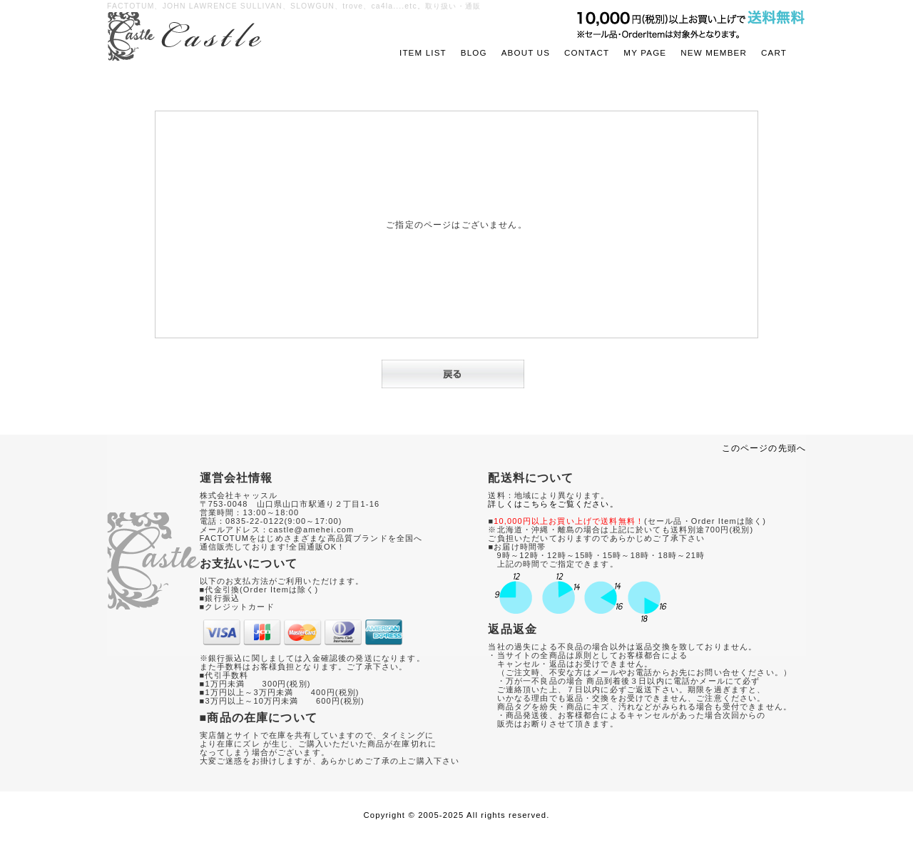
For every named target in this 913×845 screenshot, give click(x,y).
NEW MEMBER (713, 52)
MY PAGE (644, 52)
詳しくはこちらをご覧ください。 (553, 504)
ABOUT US (525, 52)
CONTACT (586, 52)
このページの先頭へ (764, 447)
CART (774, 52)
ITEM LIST (423, 52)
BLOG (474, 52)
